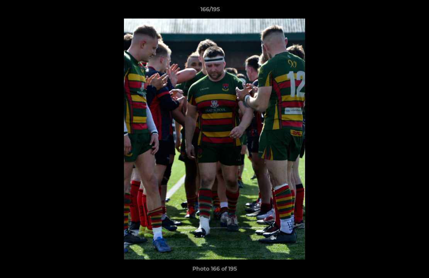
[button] (396, 11)
